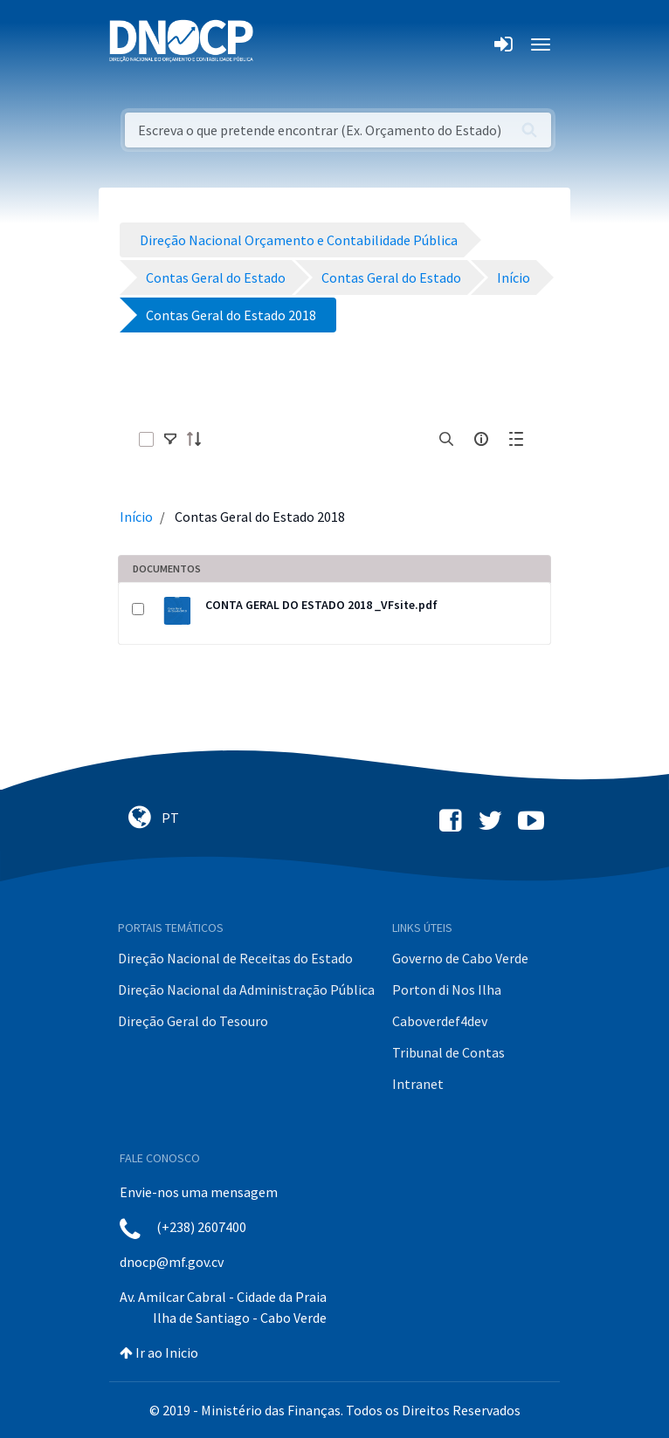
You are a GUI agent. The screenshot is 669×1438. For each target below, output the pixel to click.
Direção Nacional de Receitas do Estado (235, 958)
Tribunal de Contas (448, 1052)
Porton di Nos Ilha (446, 989)
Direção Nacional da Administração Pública (246, 989)
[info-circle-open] (481, 439)
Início (136, 516)
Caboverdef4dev (439, 1021)
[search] (446, 439)
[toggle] (170, 439)
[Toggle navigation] (276, 44)
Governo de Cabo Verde (460, 958)
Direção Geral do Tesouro (193, 1021)
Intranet (418, 1083)
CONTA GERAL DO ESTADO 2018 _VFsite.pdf (321, 605)
